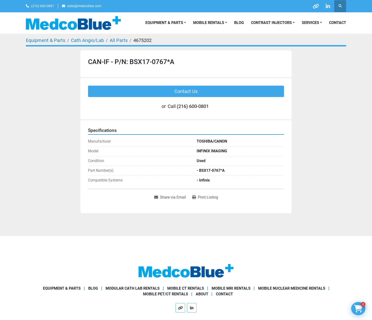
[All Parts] (119, 40)
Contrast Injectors (271, 22)
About (202, 294)
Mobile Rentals (208, 22)
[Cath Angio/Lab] (87, 40)
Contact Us (186, 91)
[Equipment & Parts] (45, 40)
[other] (316, 6)
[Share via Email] (170, 197)
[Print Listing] (205, 197)
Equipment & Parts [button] (164, 22)
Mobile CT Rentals (185, 288)
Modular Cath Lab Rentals (133, 288)
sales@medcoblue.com (84, 6)
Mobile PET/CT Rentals (165, 294)
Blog (239, 22)
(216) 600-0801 (42, 6)
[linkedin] (328, 6)
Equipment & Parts (62, 288)
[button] (210, 23)
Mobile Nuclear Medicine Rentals (291, 288)
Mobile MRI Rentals (231, 288)
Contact (337, 22)
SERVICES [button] (310, 22)
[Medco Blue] (186, 270)
